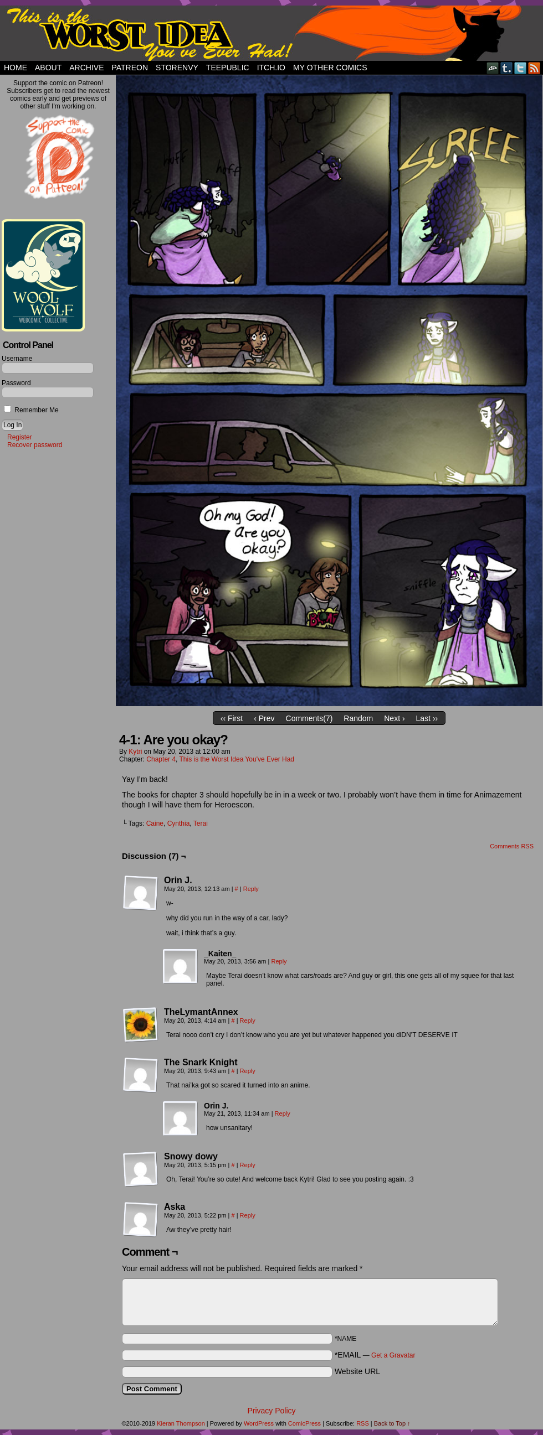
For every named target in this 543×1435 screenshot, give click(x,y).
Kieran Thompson (181, 1423)
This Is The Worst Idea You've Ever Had (271, 33)
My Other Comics (330, 67)
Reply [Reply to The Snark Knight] (247, 1071)
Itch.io (271, 67)
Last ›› (427, 718)
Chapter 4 (161, 759)
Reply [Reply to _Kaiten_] (279, 961)
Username (17, 358)
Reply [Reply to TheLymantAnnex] (247, 1020)
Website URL (357, 1371)
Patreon (129, 67)
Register (19, 437)
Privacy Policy (271, 1410)
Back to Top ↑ (392, 1423)
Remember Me (31, 410)
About (48, 67)
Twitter (520, 68)
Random (358, 718)
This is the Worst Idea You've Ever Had (237, 759)
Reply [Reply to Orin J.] (251, 888)
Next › (394, 718)
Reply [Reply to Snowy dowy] (247, 1165)
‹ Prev (264, 718)
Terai (200, 823)
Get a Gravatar (393, 1355)
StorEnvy (177, 67)
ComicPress (304, 1423)
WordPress (259, 1423)
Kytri (135, 751)
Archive (86, 67)
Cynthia (178, 823)
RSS (534, 68)
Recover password (34, 445)
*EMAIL (375, 1354)
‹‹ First (232, 718)
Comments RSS (512, 846)
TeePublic (227, 67)
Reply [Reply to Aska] (247, 1215)
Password (16, 383)
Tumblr (507, 68)
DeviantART (493, 68)
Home (15, 67)
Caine (154, 823)
